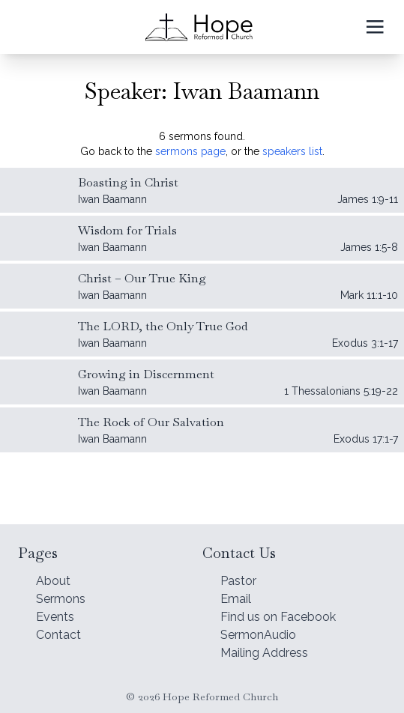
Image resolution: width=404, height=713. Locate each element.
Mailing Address (264, 653)
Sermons (60, 599)
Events (55, 617)
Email (235, 599)
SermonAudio (258, 635)
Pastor (238, 581)
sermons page (190, 151)
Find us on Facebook (278, 617)
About (53, 581)
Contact (58, 635)
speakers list (292, 151)
